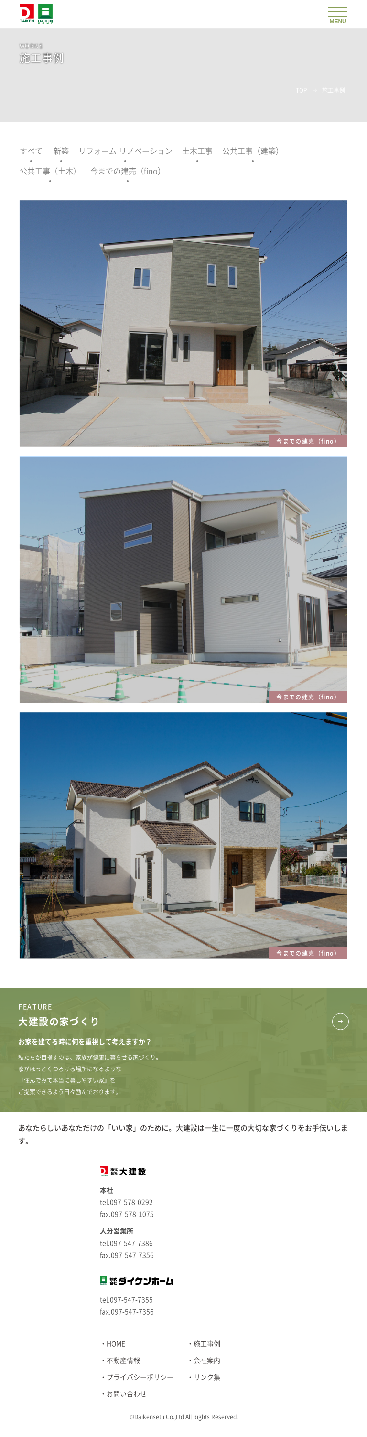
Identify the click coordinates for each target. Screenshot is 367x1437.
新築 (61, 151)
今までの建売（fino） (127, 171)
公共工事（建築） (252, 151)
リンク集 (207, 1377)
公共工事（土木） (50, 171)
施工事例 (207, 1343)
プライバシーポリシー (140, 1377)
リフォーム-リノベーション (125, 151)
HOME (116, 1343)
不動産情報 (123, 1360)
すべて (31, 151)
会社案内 (207, 1360)
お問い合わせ (127, 1394)
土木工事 (197, 151)
